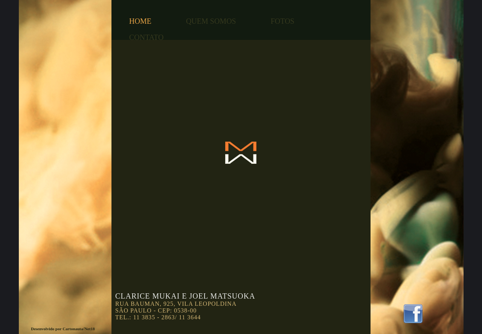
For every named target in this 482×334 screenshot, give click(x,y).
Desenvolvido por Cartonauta (57, 328)
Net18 (89, 328)
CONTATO (146, 37)
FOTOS (282, 21)
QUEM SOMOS (211, 21)
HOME (140, 21)
